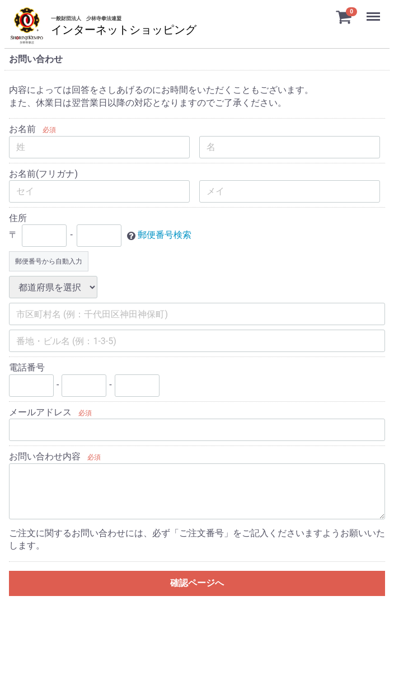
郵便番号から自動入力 (48, 261)
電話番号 (27, 367)
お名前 (22, 129)
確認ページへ (197, 583)
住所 (18, 218)
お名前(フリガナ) (43, 173)
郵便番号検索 (164, 235)
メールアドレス (40, 412)
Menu (374, 11)
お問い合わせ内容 (45, 456)
